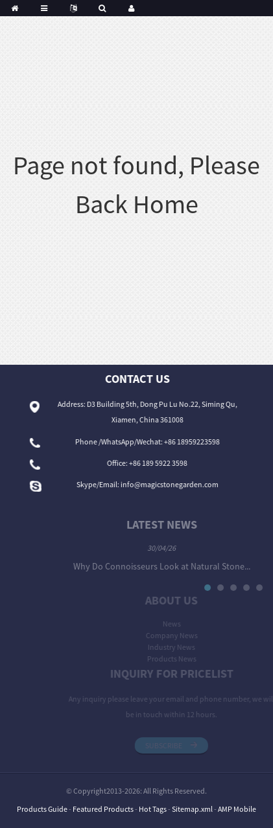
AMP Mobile (237, 809)
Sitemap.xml (192, 809)
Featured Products (103, 809)
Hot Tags (153, 809)
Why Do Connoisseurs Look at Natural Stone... (174, 566)
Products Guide (42, 809)
